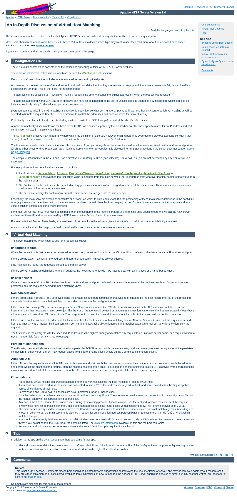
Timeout (62, 173)
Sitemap (230, 7)
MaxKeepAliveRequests (126, 173)
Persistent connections (27, 343)
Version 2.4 (58, 17)
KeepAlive (103, 173)
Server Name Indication (83, 307)
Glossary (218, 7)
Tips (203, 32)
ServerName (24, 135)
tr (193, 30)
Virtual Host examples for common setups (214, 56)
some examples (45, 45)
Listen (59, 114)
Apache (10, 17)
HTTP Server (23, 17)
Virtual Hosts (74, 17)
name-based (163, 42)
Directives (200, 7)
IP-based (180, 42)
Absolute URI (20, 358)
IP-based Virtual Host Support (217, 42)
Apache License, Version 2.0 (41, 490)
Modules (188, 7)
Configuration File (210, 24)
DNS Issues (50, 439)
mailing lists (34, 476)
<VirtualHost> (92, 73)
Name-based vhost (24, 293)
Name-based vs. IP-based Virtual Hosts (63, 42)
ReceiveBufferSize (156, 173)
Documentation (41, 17)
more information (108, 422)
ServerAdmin (46, 173)
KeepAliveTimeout (81, 173)
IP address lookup (24, 247)
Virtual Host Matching (212, 28)
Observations (20, 377)
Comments (207, 70)
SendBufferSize (29, 177)
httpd (120, 211)
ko (188, 30)
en (176, 30)
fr (181, 30)
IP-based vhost (21, 278)
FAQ (209, 7)
